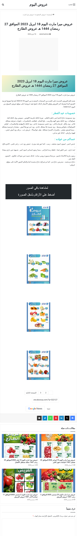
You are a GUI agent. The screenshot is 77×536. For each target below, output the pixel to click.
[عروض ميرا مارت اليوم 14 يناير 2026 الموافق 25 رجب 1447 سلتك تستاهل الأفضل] (20, 446)
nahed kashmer (44, 34)
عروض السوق (11, 104)
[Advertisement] (38, 54)
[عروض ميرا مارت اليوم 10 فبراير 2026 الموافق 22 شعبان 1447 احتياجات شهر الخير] (57, 446)
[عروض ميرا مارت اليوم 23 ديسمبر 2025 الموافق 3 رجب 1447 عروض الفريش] (57, 481)
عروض (72, 165)
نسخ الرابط (25, 400)
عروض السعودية (40, 14)
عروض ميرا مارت (28, 14)
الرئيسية (50, 14)
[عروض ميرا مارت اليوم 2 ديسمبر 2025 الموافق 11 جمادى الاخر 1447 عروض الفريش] (20, 481)
